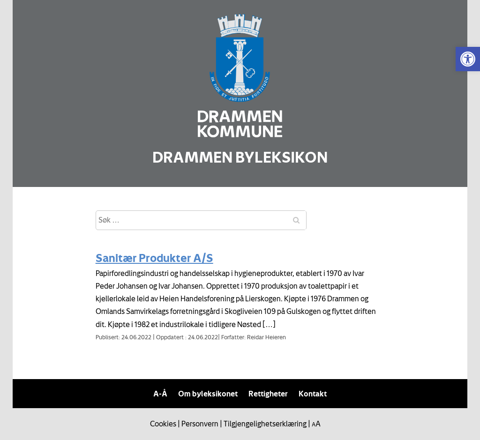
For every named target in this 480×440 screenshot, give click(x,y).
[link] (468, 59)
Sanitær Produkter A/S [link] (154, 258)
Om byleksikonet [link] (208, 393)
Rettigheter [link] (268, 393)
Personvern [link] (199, 423)
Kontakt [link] (313, 393)
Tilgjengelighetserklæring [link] (265, 423)
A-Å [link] (160, 393)
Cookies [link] (163, 423)
